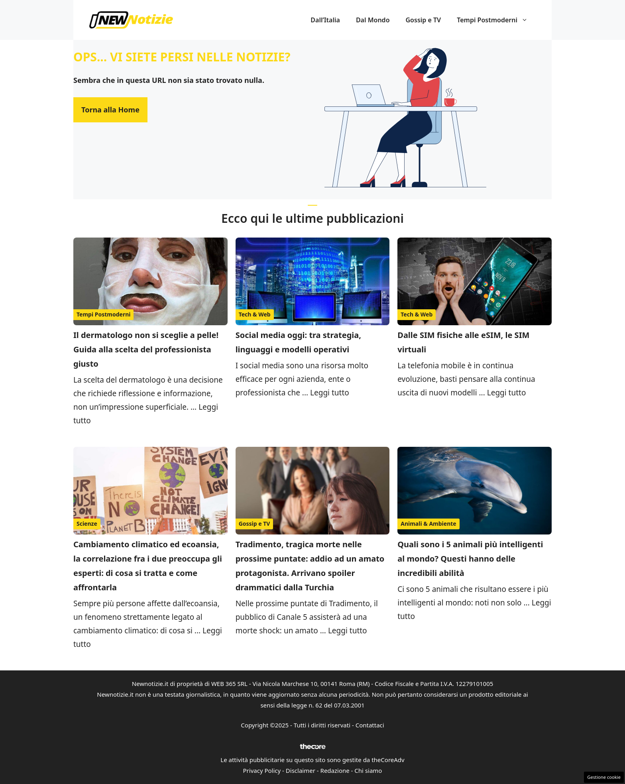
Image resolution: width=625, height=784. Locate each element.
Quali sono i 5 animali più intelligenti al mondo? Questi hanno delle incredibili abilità (470, 558)
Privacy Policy (262, 770)
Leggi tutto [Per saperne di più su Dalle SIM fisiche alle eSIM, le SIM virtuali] (506, 392)
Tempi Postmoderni (496, 20)
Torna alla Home (110, 109)
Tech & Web (255, 314)
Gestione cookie (604, 777)
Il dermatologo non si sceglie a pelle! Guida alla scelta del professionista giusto (145, 349)
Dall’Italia (325, 20)
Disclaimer (300, 770)
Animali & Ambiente (428, 523)
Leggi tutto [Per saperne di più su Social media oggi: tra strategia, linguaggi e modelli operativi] (329, 392)
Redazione (335, 770)
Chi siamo (368, 770)
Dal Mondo (373, 20)
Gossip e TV (423, 20)
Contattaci (370, 725)
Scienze (87, 523)
